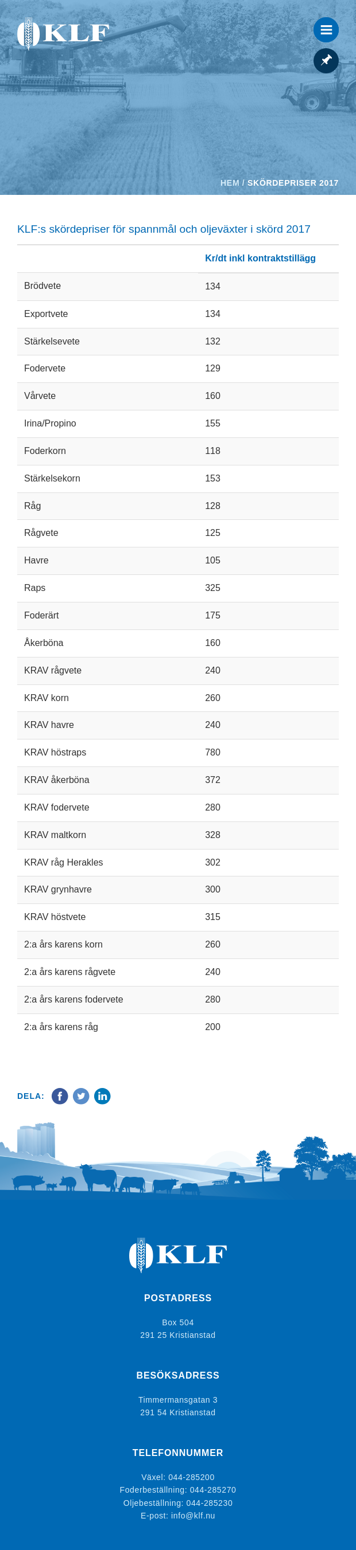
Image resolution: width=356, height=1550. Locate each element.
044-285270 (213, 1489)
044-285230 (210, 1503)
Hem (229, 182)
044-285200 (191, 1477)
